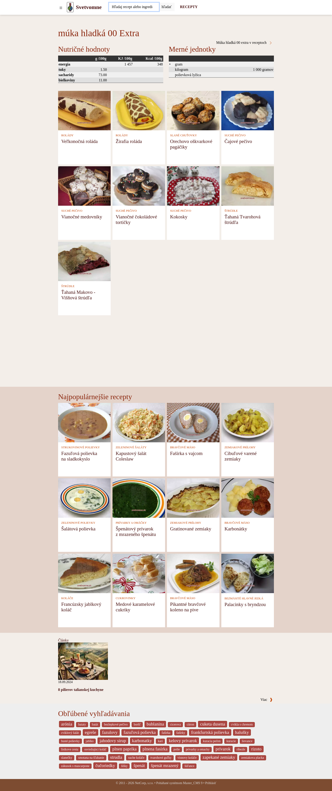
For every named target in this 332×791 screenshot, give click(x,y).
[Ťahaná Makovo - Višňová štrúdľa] (84, 261)
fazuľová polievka (140, 732)
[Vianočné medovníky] (84, 185)
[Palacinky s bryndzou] (247, 573)
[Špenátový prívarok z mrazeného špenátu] (139, 498)
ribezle (241, 749)
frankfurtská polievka (210, 732)
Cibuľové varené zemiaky (241, 456)
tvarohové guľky (161, 757)
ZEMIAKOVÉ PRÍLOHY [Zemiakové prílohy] (240, 447)
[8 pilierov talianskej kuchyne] (83, 661)
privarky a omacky (198, 749)
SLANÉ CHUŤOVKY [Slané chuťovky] (183, 135)
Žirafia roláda (129, 141)
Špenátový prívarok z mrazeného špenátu (136, 531)
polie (176, 749)
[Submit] (167, 7)
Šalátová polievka (78, 528)
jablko (90, 741)
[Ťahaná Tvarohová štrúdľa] (247, 185)
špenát (139, 765)
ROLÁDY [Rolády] (67, 135)
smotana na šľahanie (91, 757)
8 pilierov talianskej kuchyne (81, 690)
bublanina (155, 724)
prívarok (223, 748)
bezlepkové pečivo (116, 724)
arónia (66, 724)
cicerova (175, 724)
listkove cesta (69, 749)
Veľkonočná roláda (79, 141)
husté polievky (70, 741)
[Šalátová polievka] (84, 498)
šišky (124, 766)
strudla (116, 757)
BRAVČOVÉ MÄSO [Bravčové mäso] (182, 447)
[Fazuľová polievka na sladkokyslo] (84, 422)
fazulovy (110, 732)
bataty (82, 724)
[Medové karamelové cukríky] (139, 573)
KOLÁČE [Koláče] (67, 598)
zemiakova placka (252, 757)
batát (95, 724)
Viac (267, 700)
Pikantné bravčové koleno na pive (188, 606)
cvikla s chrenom (242, 724)
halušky (242, 732)
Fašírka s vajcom (186, 453)
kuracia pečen (211, 741)
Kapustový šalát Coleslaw (131, 456)
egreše (90, 732)
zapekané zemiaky (219, 757)
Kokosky (178, 216)
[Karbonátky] (247, 498)
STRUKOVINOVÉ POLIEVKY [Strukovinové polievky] (80, 447)
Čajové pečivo (238, 141)
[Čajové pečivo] (247, 110)
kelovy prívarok (183, 740)
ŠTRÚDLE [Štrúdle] (231, 210)
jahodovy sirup (113, 740)
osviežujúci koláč (95, 749)
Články (63, 640)
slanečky (66, 757)
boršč (137, 724)
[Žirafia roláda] (139, 110)
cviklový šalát (70, 732)
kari (160, 741)
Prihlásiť (210, 783)
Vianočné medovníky (81, 216)
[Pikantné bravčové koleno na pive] (193, 573)
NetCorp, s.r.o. (144, 783)
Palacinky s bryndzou (245, 604)
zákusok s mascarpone (75, 766)
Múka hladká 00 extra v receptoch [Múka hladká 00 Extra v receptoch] (244, 43)
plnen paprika (124, 748)
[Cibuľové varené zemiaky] (247, 422)
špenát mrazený (165, 765)
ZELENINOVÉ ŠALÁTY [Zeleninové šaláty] (131, 447)
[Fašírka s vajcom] (193, 422)
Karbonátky (236, 528)
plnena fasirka (154, 748)
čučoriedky (105, 765)
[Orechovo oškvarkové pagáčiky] (193, 110)
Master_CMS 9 (192, 783)
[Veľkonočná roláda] (84, 110)
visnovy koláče (187, 757)
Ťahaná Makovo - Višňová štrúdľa (78, 294)
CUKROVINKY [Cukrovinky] (126, 598)
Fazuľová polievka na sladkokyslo (79, 456)
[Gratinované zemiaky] (193, 498)
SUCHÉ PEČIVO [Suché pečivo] (235, 135)
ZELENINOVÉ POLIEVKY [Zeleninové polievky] (78, 522)
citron (190, 724)
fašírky (180, 732)
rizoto (256, 748)
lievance (247, 741)
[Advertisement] (166, 352)
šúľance (189, 766)
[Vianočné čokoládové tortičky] (139, 185)
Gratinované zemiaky (190, 528)
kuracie (231, 741)
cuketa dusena (212, 724)
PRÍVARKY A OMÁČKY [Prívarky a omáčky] (131, 522)
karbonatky (142, 740)
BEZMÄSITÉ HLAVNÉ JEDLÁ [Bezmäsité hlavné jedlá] (244, 598)
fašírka (166, 732)
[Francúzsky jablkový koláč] (84, 573)
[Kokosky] (193, 185)
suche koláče (136, 757)
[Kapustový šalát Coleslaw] (139, 422)
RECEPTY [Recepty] (189, 7)
